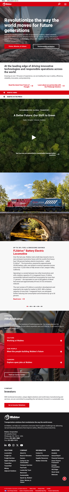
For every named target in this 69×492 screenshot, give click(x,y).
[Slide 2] (34, 306)
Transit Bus (7, 463)
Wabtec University (41, 461)
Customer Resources (42, 455)
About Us (23, 453)
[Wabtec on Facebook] (9, 445)
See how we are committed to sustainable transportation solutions (37, 154)
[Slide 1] (30, 306)
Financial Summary (58, 458)
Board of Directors (26, 455)
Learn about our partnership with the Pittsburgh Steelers (51, 86)
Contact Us (39, 453)
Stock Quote (55, 472)
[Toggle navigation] (65, 4)
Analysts (54, 453)
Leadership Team (25, 470)
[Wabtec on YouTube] (21, 445)
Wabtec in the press (12, 97)
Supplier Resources (42, 458)
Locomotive (8, 453)
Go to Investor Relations (18, 405)
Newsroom (23, 473)
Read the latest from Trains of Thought (21, 86)
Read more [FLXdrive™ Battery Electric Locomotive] (19, 299)
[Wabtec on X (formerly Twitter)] (17, 445)
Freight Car (7, 455)
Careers (22, 458)
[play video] (34, 137)
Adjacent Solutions (10, 471)
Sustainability (24, 475)
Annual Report (56, 455)
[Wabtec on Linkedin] (5, 445)
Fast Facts (23, 467)
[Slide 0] (27, 306)
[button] (34, 339)
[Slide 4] (41, 306)
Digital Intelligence (10, 461)
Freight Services (9, 458)
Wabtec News (10, 93)
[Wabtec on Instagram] (13, 445)
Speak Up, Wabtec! (26, 478)
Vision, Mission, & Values (17, 46)
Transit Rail (7, 466)
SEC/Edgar (55, 469)
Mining (6, 468)
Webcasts (55, 474)
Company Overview (26, 465)
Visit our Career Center (19, 374)
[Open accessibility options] (64, 479)
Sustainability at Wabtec (46, 46)
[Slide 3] (38, 306)
